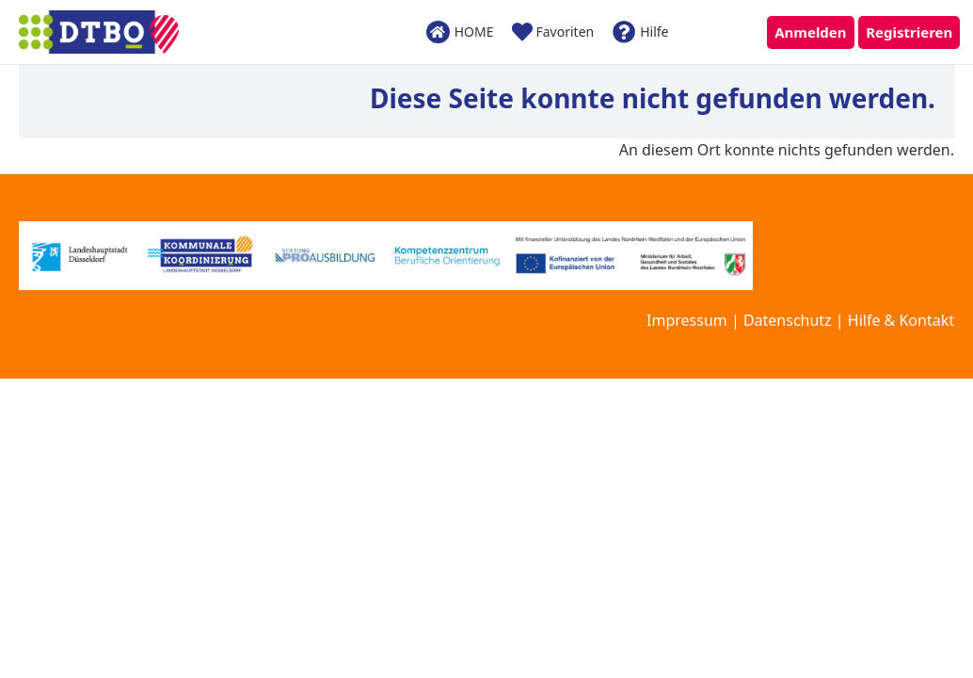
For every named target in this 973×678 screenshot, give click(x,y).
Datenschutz (787, 320)
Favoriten (553, 32)
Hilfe (640, 32)
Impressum (686, 320)
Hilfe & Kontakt (901, 320)
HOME (460, 31)
